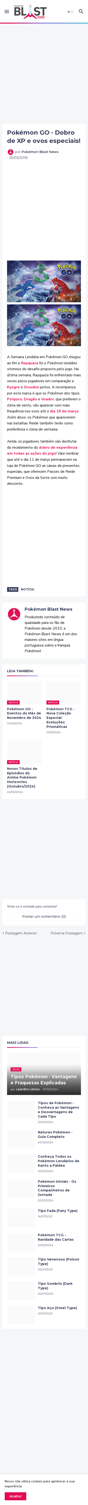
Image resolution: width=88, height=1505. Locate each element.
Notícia (27, 589)
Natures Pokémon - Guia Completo (55, 1134)
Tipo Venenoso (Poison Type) (58, 1261)
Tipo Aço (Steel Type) (57, 1308)
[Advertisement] (44, 73)
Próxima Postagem (67, 933)
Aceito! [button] (15, 1496)
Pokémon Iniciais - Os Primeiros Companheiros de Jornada (57, 1188)
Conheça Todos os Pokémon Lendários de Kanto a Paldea (58, 1161)
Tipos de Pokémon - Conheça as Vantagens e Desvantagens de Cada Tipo (58, 1110)
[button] (6, 12)
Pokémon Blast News (48, 609)
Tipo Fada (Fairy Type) (57, 1211)
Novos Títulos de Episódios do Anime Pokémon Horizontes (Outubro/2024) (22, 778)
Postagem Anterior (21, 933)
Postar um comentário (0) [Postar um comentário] (44, 916)
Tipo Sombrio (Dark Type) (55, 1285)
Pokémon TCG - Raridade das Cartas (56, 1237)
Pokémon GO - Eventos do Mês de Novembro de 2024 (24, 713)
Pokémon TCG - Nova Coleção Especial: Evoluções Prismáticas (60, 718)
